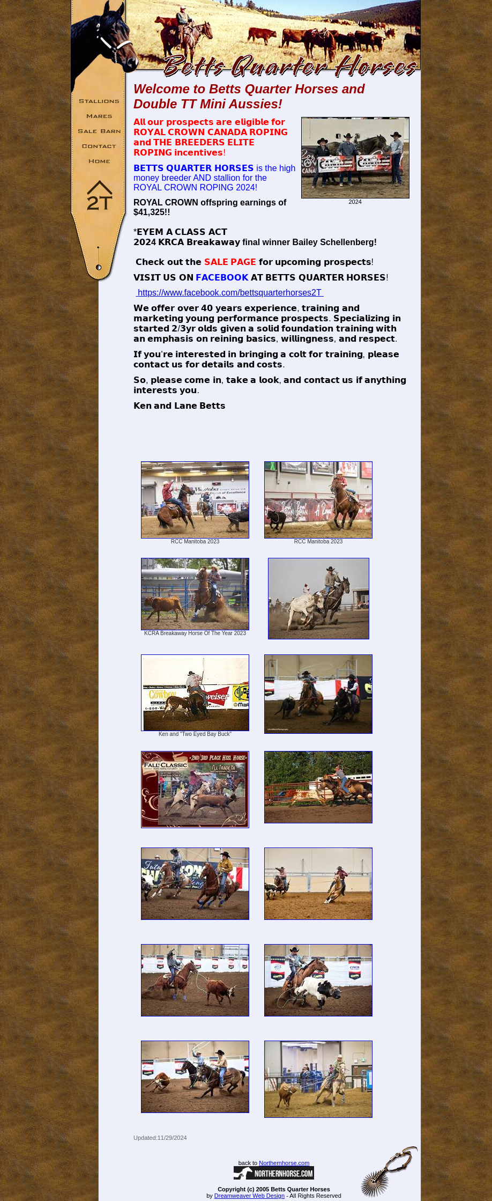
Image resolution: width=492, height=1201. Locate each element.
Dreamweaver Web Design (249, 1195)
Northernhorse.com (284, 1163)
